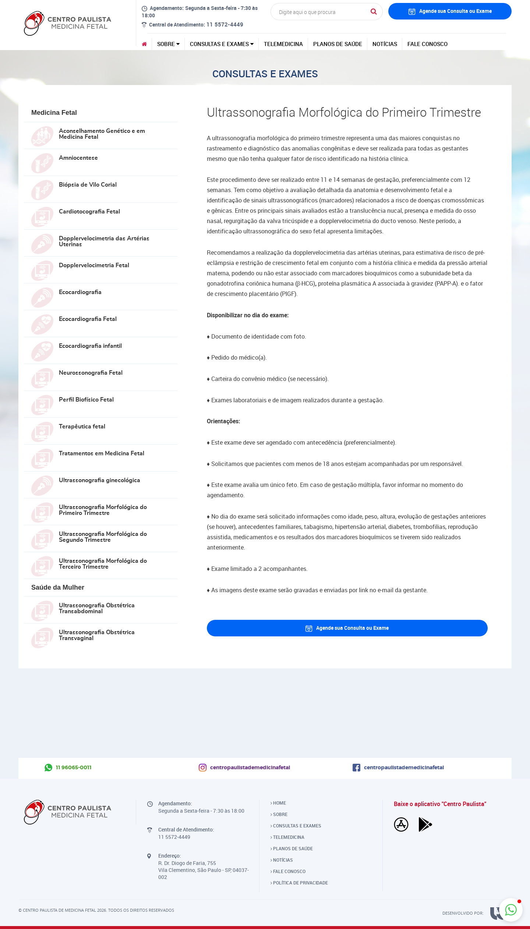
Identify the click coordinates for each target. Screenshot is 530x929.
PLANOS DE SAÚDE (337, 43)
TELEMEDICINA (283, 43)
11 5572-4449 (224, 24)
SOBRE (168, 43)
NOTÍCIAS (384, 43)
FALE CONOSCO (427, 43)
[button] (511, 910)
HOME (278, 803)
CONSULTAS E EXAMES (222, 43)
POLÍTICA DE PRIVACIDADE (299, 883)
